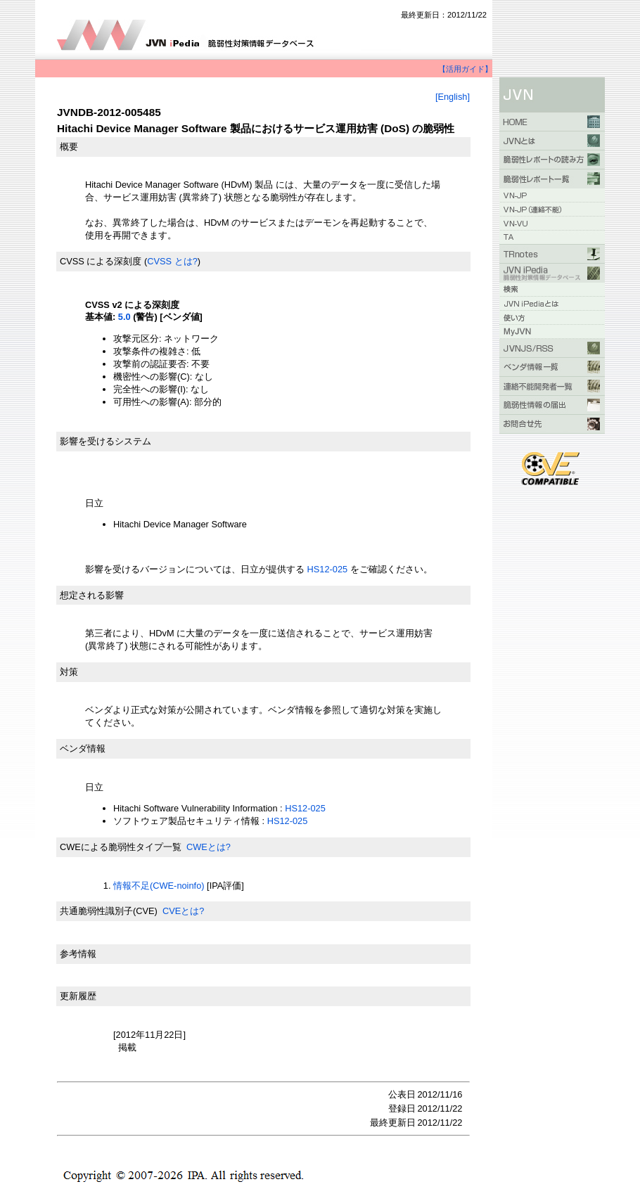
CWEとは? (208, 847)
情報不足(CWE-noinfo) (159, 885)
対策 (69, 672)
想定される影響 (92, 595)
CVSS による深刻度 (100, 261)
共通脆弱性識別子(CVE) (109, 911)
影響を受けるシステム (105, 441)
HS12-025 (326, 569)
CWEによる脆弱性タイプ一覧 (120, 847)
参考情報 (78, 954)
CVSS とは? (172, 261)
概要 (69, 146)
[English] (452, 96)
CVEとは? (183, 911)
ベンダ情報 (82, 748)
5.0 (124, 316)
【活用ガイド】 (465, 69)
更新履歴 (78, 996)
